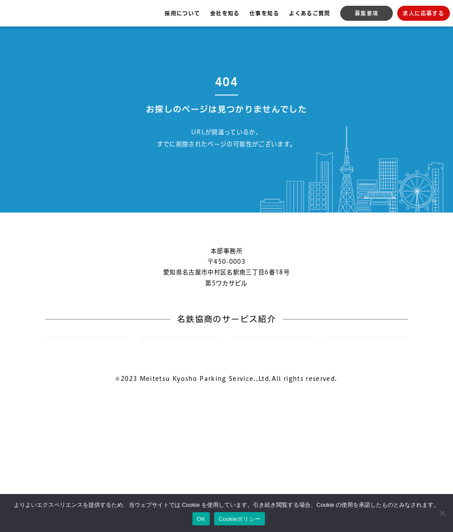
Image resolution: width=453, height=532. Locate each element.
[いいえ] (442, 513)
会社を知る (225, 13)
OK (201, 519)
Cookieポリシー (240, 519)
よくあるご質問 (309, 13)
